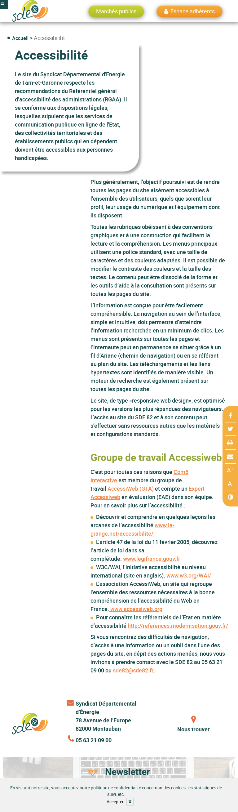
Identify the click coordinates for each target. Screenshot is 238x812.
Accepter (115, 802)
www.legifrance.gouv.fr (151, 558)
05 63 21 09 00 (94, 740)
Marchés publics (116, 11)
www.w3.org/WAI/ (188, 575)
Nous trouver (193, 729)
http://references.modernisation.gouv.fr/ (178, 625)
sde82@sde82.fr (133, 670)
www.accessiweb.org (135, 609)
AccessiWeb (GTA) (131, 488)
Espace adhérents (192, 11)
